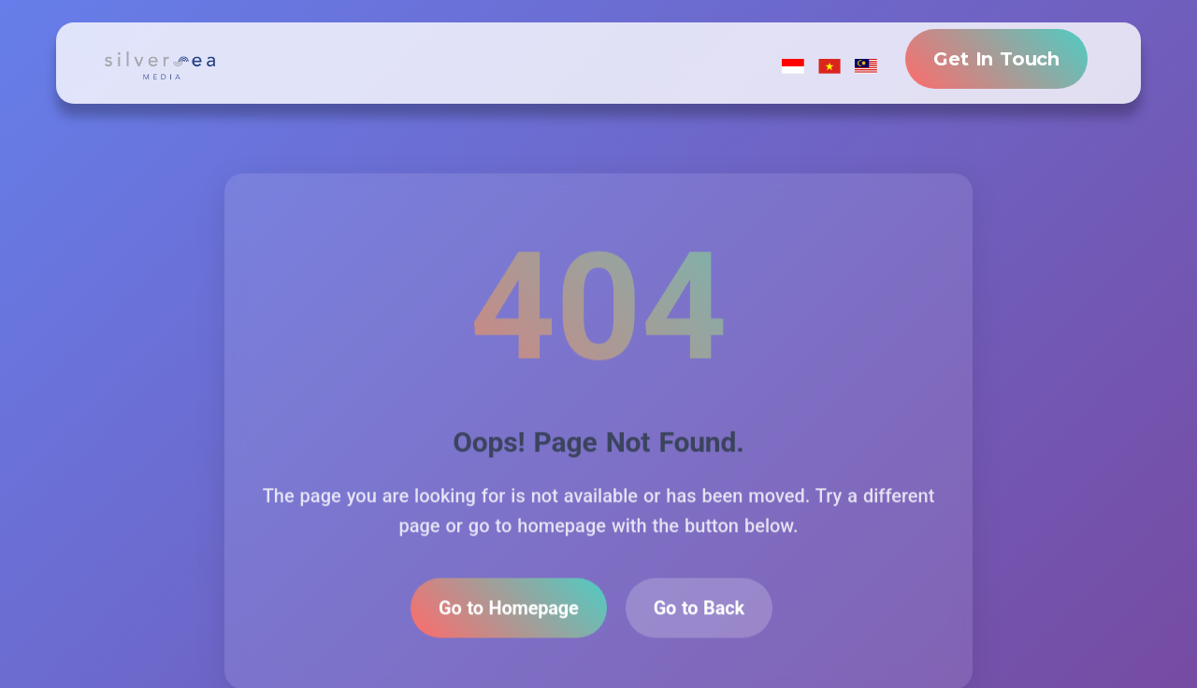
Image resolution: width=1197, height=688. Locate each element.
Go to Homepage (509, 610)
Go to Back (699, 610)
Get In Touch (996, 59)
